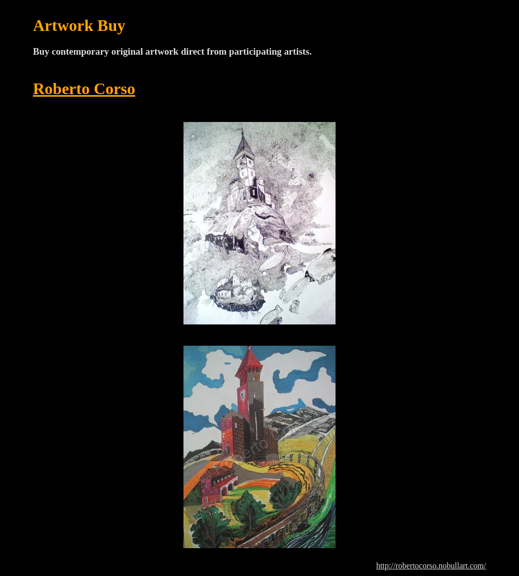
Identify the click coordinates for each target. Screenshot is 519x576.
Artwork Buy (79, 25)
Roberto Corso (84, 88)
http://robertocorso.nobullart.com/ (431, 565)
